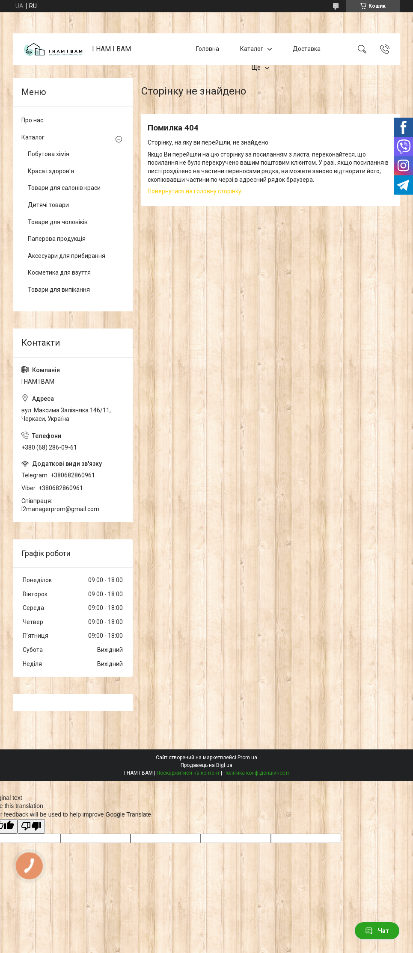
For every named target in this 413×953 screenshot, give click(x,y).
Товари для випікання (59, 289)
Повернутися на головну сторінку (194, 191)
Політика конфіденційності (256, 773)
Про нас (32, 120)
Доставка (307, 48)
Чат (377, 931)
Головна (207, 48)
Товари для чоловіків (58, 222)
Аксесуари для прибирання (66, 255)
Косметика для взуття (59, 272)
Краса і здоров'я (51, 171)
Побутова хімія (48, 154)
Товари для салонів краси (64, 187)
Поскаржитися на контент (188, 773)
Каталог (251, 48)
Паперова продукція (57, 238)
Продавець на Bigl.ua (206, 765)
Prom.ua (247, 758)
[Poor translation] (31, 826)
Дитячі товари (48, 204)
